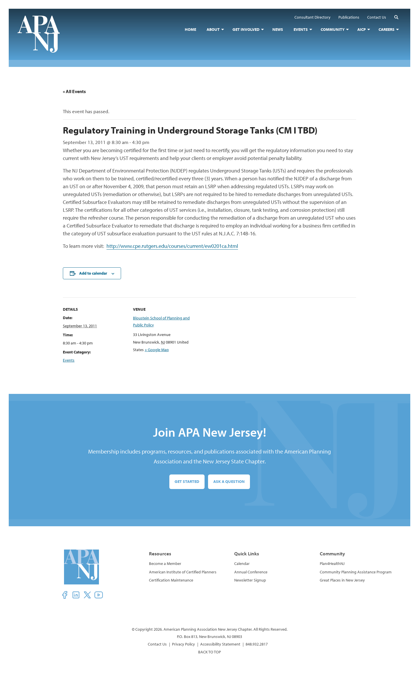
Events (68, 360)
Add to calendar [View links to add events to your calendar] (93, 273)
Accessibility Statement (220, 644)
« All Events (74, 91)
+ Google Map (157, 349)
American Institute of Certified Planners (182, 572)
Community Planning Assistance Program (356, 572)
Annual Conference (250, 572)
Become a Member (165, 563)
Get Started (187, 481)
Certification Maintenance (171, 580)
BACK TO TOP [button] (209, 652)
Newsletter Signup (250, 580)
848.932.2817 (257, 644)
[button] (396, 17)
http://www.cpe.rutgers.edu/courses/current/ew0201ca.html (172, 246)
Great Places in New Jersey (342, 580)
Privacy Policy (183, 644)
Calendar (242, 563)
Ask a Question (229, 481)
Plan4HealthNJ (332, 563)
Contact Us (157, 644)
